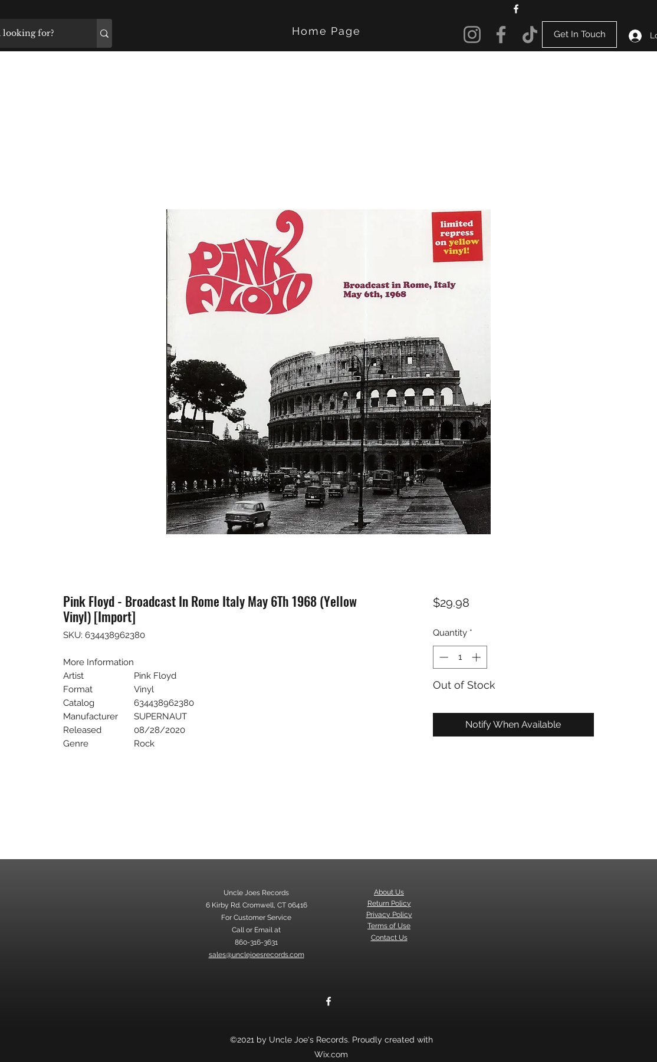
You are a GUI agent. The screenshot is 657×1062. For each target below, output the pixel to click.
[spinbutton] (459, 657)
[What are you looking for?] (104, 33)
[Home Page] (327, 31)
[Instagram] (472, 34)
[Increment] (477, 657)
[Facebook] (516, 9)
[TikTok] (529, 34)
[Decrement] (443, 657)
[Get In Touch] (579, 34)
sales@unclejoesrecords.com (256, 955)
